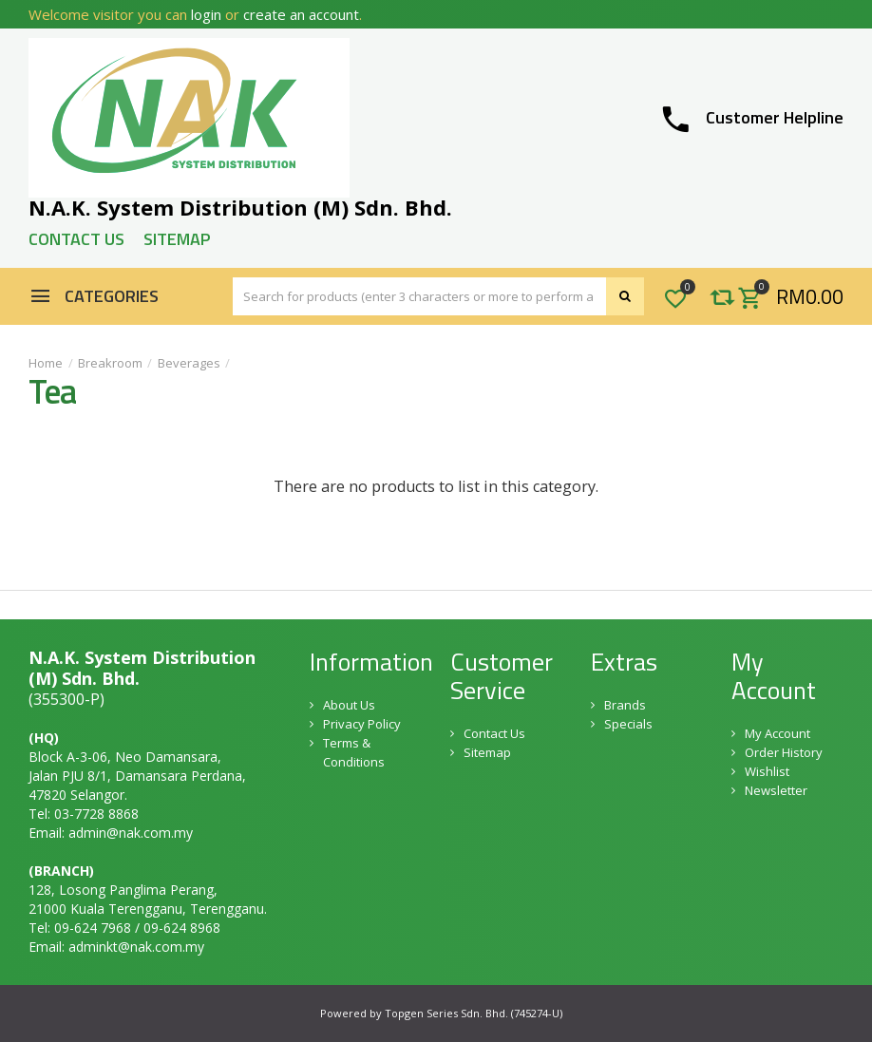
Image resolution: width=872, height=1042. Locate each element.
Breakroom (110, 362)
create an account (301, 14)
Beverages (189, 362)
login (206, 14)
